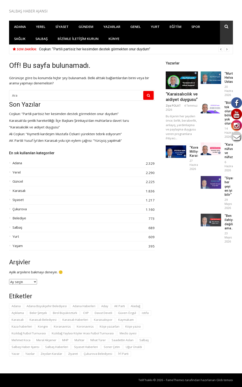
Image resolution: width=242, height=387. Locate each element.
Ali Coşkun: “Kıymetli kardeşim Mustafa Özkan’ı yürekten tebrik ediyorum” (65, 134)
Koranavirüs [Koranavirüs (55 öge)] (62, 326)
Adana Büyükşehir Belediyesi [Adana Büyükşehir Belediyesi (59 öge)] (47, 306)
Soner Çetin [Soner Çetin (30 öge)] (112, 347)
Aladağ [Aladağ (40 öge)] (135, 306)
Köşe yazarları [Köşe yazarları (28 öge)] (109, 326)
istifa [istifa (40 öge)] (145, 313)
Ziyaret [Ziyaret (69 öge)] (73, 354)
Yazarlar (111, 26)
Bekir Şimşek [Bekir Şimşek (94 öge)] (38, 313)
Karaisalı (18, 191)
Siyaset (62, 26)
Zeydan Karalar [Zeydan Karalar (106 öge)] (51, 354)
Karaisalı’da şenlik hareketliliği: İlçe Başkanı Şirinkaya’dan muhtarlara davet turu (69, 120)
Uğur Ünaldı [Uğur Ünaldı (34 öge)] (134, 347)
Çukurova (19, 209)
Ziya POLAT (173, 106)
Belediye (19, 218)
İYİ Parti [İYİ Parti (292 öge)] (123, 354)
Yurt (155, 26)
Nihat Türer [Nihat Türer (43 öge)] (98, 340)
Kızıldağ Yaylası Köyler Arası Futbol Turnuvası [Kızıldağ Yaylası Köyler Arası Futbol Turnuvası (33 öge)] (83, 333)
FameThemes (175, 380)
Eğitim (175, 26)
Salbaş (41, 38)
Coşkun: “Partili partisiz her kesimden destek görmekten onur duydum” (94, 49)
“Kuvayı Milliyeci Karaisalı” (197, 151)
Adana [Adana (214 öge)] (16, 306)
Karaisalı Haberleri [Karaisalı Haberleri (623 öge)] (75, 320)
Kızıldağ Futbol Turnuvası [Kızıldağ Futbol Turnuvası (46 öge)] (29, 333)
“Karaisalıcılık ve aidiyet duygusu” (34, 127)
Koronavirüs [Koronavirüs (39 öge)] (85, 326)
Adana (20, 26)
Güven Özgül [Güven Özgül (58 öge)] (127, 313)
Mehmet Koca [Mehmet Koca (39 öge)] (21, 340)
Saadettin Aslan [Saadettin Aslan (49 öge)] (122, 340)
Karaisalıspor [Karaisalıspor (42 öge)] (103, 320)
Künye (114, 38)
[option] (134, 49)
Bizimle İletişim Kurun (78, 38)
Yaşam (17, 246)
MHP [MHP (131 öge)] (65, 340)
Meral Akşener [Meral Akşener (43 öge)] (46, 340)
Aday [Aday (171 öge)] (104, 306)
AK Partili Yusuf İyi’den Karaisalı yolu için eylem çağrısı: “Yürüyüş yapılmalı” (65, 140)
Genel (135, 26)
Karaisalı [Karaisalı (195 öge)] (18, 320)
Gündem (86, 26)
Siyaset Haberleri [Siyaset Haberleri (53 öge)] (86, 347)
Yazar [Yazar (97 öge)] (16, 354)
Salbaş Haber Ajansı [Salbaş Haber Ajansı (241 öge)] (25, 347)
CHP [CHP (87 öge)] (86, 313)
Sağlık (19, 38)
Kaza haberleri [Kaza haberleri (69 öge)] (22, 326)
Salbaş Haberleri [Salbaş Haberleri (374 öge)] (56, 347)
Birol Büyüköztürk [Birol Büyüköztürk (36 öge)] (65, 313)
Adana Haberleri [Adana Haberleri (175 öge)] (84, 306)
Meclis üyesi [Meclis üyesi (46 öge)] (128, 333)
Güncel (17, 181)
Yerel (40, 26)
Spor (195, 26)
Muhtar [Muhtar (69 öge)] (79, 340)
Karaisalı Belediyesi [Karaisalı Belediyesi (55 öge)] (43, 320)
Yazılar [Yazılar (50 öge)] (30, 354)
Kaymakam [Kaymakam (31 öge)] (126, 320)
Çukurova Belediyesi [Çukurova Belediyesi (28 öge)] (98, 354)
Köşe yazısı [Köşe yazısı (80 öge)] (133, 326)
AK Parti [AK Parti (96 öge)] (119, 306)
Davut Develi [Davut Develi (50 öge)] (103, 313)
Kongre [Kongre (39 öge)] (43, 326)
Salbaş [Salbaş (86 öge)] (144, 340)
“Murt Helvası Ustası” (230, 77)
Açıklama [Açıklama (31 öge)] (18, 313)
